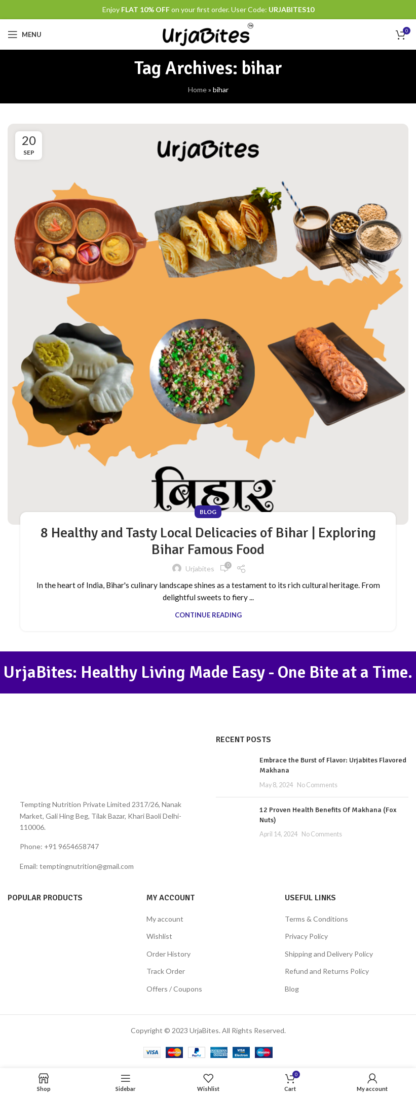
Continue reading (208, 615)
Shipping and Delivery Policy (329, 953)
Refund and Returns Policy (327, 971)
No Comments (317, 785)
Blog (208, 512)
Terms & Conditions (316, 919)
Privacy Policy (306, 936)
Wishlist (159, 936)
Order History (168, 953)
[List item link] (104, 846)
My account (164, 919)
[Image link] (104, 763)
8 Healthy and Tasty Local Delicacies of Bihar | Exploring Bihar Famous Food (208, 541)
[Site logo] (208, 33)
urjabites (199, 568)
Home (197, 89)
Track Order (165, 971)
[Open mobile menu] (25, 34)
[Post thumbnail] (234, 772)
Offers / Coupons (174, 988)
